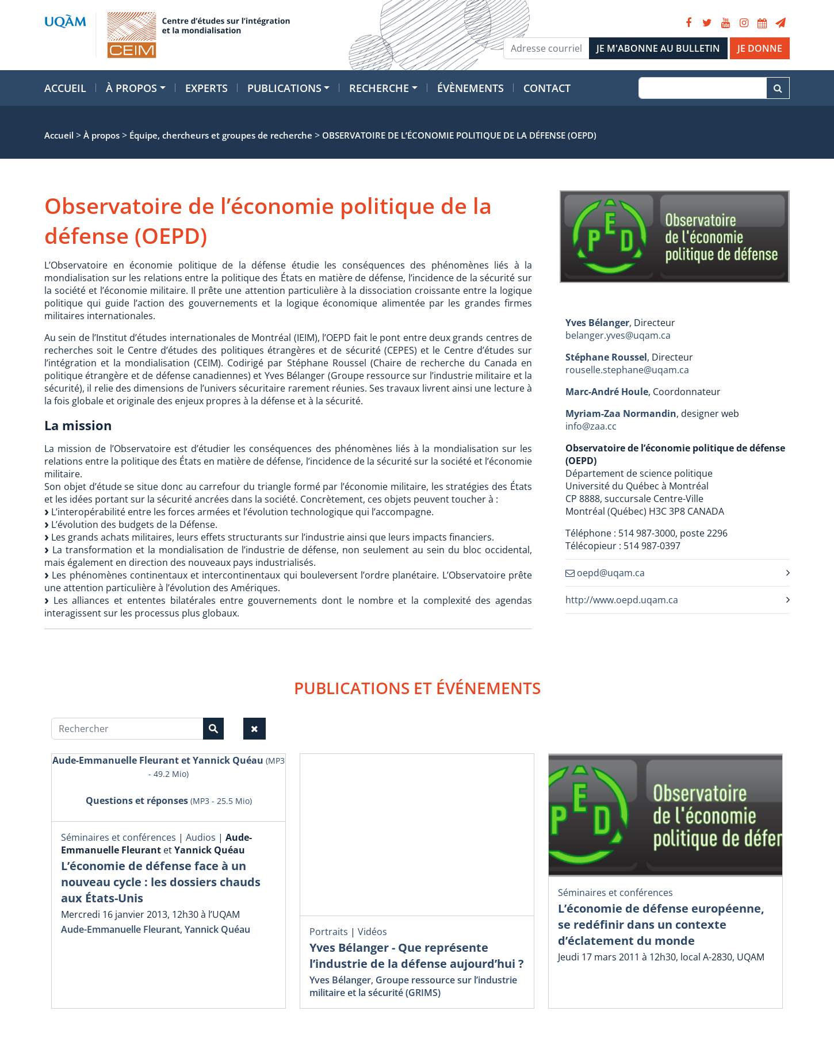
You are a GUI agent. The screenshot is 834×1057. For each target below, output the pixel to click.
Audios (201, 837)
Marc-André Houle (606, 391)
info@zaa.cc (591, 426)
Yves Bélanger (597, 322)
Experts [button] (206, 88)
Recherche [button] (379, 88)
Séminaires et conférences (118, 837)
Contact (547, 88)
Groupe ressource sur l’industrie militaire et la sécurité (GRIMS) (413, 986)
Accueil (65, 88)
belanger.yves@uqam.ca (618, 335)
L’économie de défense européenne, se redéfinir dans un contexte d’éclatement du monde (661, 924)
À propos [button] (131, 88)
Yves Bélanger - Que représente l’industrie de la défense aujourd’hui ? (416, 955)
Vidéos (372, 931)
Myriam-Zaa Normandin (620, 413)
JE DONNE (759, 48)
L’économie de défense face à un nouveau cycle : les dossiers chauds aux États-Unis (161, 882)
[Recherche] (702, 88)
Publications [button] (284, 88)
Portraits (328, 931)
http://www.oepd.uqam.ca (621, 599)
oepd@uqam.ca (605, 572)
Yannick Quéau (217, 929)
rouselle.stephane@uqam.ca (627, 369)
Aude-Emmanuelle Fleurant (120, 929)
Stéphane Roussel (606, 357)
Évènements (470, 88)
